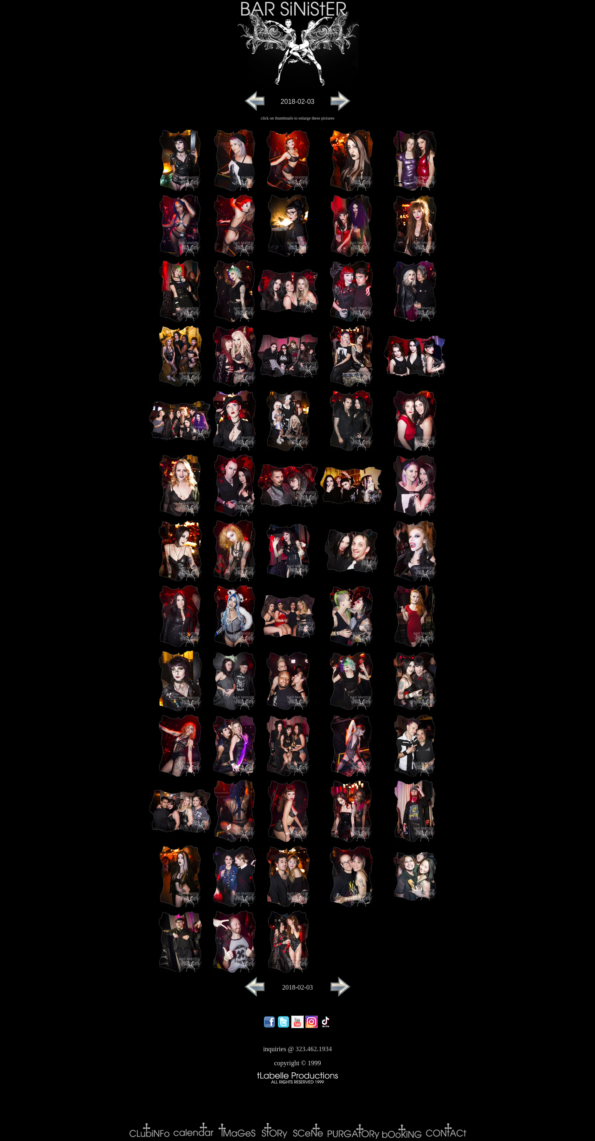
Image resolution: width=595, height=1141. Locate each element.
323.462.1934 (313, 1048)
